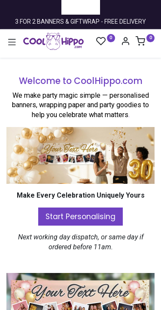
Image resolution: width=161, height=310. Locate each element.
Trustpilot (81, 6)
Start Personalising (80, 216)
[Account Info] (125, 42)
